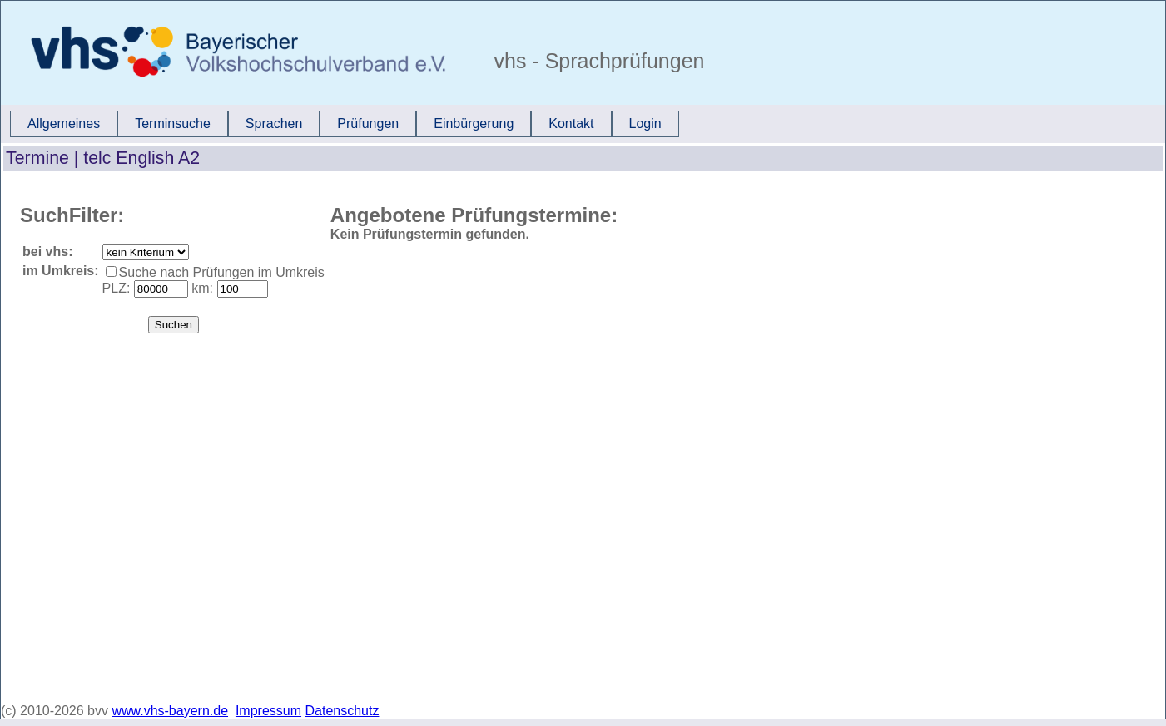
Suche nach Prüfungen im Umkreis (222, 272)
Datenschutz (342, 711)
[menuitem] (63, 124)
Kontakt (570, 123)
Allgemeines (63, 123)
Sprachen (274, 123)
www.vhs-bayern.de (170, 711)
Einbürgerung (474, 123)
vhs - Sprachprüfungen (597, 60)
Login (645, 123)
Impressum (268, 711)
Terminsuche (173, 123)
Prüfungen (368, 123)
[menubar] (344, 124)
